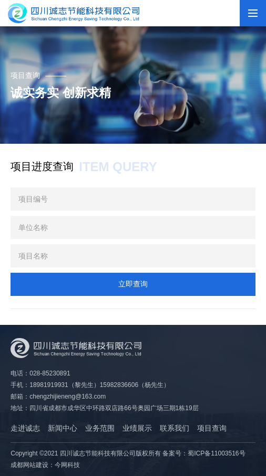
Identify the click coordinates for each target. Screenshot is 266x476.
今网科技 (67, 465)
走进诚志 (25, 428)
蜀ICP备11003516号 (216, 453)
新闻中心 (62, 428)
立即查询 (133, 284)
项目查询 (212, 428)
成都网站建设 (29, 465)
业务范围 (100, 428)
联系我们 (174, 428)
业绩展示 (137, 428)
